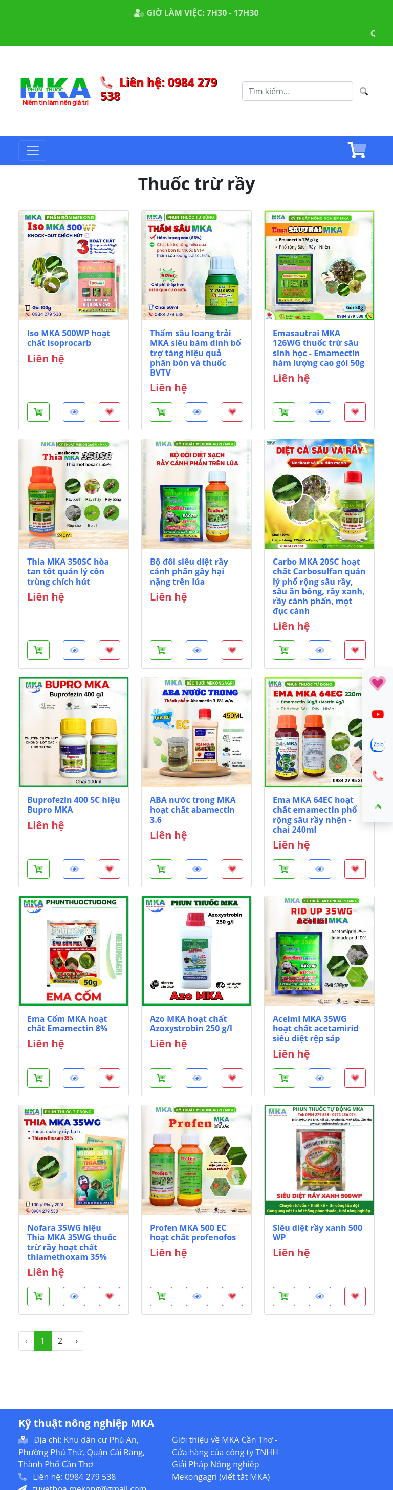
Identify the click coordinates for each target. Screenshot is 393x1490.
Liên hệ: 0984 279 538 (158, 89)
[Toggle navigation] (32, 150)
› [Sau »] (76, 1341)
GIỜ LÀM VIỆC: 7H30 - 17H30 (196, 12)
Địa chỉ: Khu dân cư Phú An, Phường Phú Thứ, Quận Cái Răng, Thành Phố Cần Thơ (81, 1452)
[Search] (297, 91)
